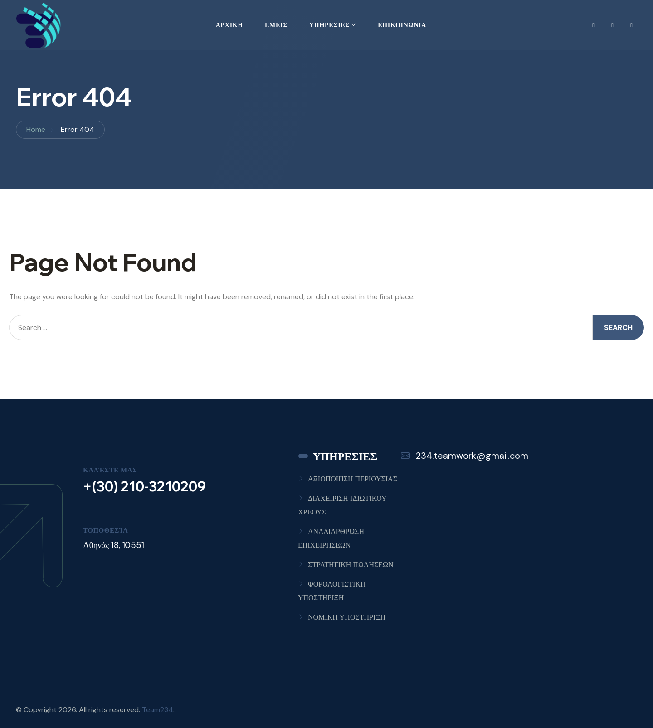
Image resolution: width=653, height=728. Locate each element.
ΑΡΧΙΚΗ (229, 25)
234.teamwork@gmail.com (464, 455)
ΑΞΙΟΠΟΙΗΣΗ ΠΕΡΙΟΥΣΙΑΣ (352, 479)
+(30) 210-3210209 (144, 486)
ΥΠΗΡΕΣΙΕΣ (329, 25)
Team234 (157, 709)
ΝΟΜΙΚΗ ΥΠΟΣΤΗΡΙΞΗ (346, 617)
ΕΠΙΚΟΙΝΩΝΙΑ (402, 25)
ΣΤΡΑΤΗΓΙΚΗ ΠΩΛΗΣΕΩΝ (350, 564)
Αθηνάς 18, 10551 (113, 545)
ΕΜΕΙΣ (276, 25)
